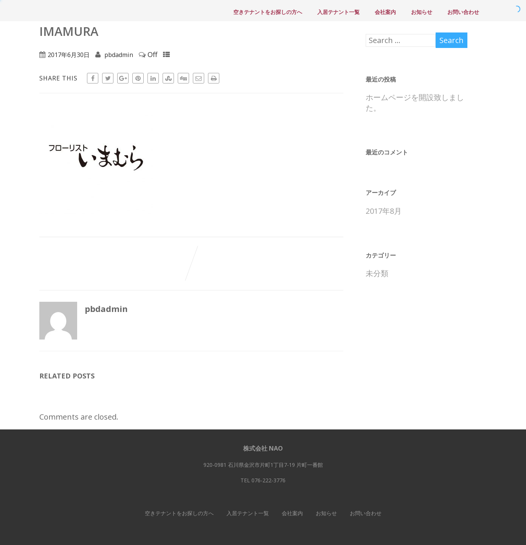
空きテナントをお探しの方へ (267, 11)
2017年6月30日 (69, 55)
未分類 (377, 273)
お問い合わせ (463, 11)
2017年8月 (384, 211)
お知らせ (421, 11)
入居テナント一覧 (338, 11)
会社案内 (385, 11)
